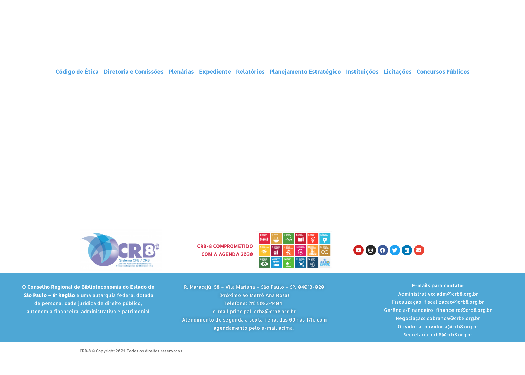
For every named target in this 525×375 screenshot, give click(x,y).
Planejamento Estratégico (305, 71)
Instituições (362, 71)
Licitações (397, 71)
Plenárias (181, 71)
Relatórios (250, 71)
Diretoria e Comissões (133, 71)
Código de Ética (77, 71)
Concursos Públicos (443, 71)
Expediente (215, 71)
